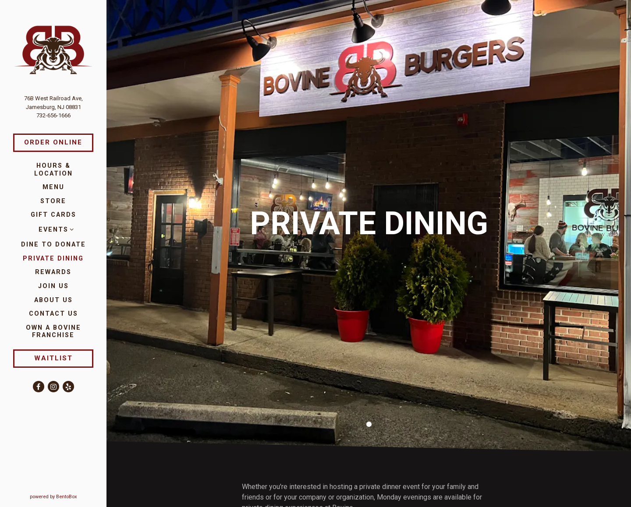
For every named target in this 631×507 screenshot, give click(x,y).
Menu (53, 187)
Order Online (53, 142)
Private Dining (53, 258)
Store (53, 201)
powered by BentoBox (68, 496)
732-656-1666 (53, 115)
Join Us (53, 286)
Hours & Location (53, 169)
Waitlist (53, 358)
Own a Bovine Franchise (60, 331)
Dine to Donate (53, 244)
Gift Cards (53, 214)
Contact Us (53, 313)
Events (53, 229)
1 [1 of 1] (369, 405)
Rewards (53, 272)
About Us (53, 300)
